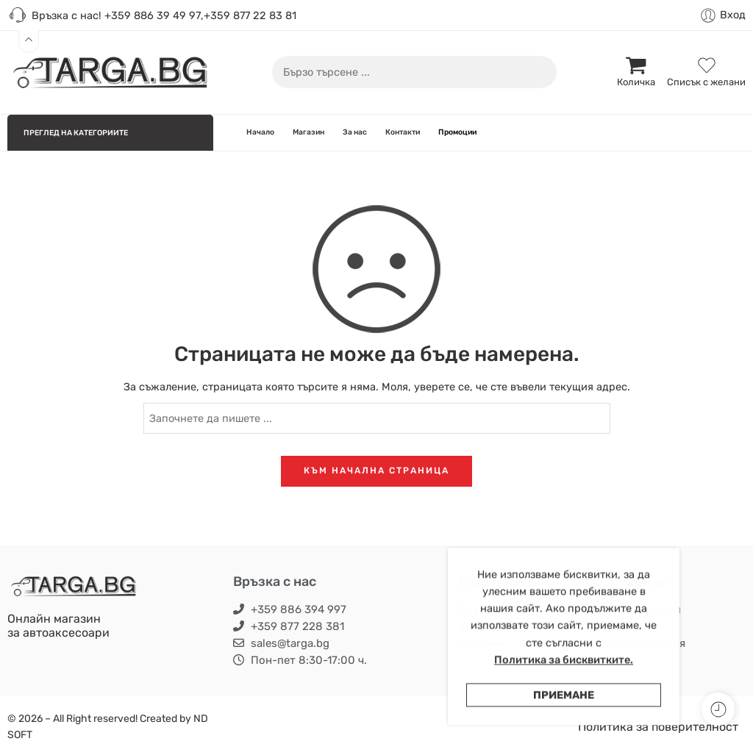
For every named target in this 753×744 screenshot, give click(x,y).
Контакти (402, 132)
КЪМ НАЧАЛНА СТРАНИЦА (376, 470)
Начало (260, 132)
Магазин (308, 132)
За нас (355, 132)
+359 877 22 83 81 (250, 15)
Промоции (457, 132)
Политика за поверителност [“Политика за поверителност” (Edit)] (658, 727)
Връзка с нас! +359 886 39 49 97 (104, 16)
